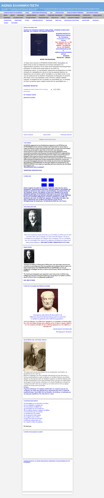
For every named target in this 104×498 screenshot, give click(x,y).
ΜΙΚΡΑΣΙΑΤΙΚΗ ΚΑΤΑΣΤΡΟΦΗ (71, 20)
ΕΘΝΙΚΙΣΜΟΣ (7, 17)
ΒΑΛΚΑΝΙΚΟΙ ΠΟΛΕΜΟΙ (92, 12)
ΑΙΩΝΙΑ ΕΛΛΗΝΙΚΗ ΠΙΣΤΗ (20, 5)
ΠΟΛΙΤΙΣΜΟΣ (14, 22)
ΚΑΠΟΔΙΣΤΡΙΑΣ (7, 20)
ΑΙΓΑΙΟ (27, 12)
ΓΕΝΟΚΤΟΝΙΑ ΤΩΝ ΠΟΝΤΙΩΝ (55, 15)
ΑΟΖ (51, 12)
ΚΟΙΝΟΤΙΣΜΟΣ (18, 20)
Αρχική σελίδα (46, 134)
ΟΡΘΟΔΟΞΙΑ (96, 20)
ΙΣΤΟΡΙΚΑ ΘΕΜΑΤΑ (87, 17)
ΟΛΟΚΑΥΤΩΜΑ (85, 20)
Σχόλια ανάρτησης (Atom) (50, 139)
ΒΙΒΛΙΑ (5, 15)
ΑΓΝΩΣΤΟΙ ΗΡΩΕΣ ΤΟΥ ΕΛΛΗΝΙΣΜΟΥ (13, 12)
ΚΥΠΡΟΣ (27, 20)
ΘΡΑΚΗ (63, 17)
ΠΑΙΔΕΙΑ (6, 22)
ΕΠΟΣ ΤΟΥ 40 (55, 17)
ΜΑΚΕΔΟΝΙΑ (49, 20)
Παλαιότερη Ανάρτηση (66, 134)
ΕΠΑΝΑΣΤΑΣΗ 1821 (43, 17)
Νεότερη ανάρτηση (28, 134)
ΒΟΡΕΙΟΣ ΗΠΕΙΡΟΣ (31, 15)
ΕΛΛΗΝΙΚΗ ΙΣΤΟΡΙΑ (18, 17)
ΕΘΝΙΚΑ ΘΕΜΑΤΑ (97, 15)
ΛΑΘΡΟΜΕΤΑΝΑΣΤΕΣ (37, 20)
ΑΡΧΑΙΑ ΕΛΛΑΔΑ (59, 12)
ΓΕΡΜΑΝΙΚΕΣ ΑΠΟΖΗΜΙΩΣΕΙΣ (72, 15)
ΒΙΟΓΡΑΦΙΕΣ (21, 15)
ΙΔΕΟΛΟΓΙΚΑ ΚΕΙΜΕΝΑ (73, 17)
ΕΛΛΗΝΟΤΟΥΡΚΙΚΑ (31, 17)
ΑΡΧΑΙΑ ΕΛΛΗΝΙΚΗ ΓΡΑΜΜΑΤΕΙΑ (75, 12)
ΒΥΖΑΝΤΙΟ (42, 15)
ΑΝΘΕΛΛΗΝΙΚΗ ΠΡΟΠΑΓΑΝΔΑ (39, 12)
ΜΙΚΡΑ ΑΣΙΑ (58, 20)
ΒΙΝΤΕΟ (12, 15)
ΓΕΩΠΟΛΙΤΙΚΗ (86, 15)
